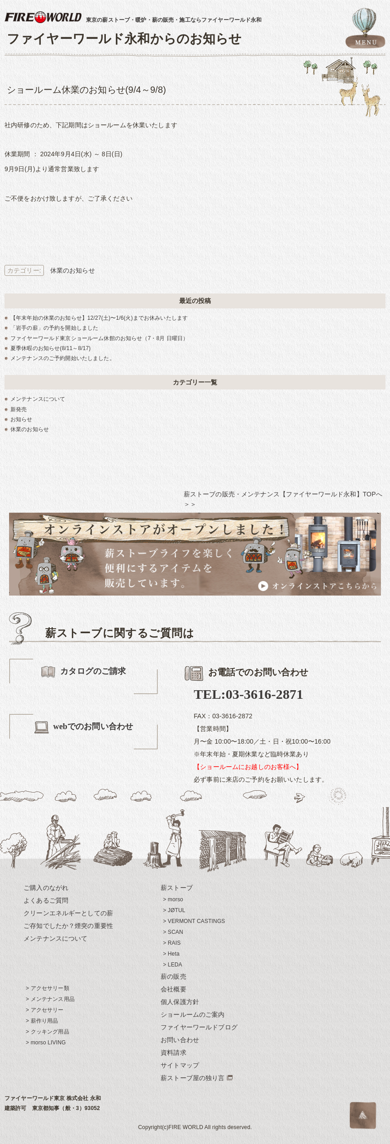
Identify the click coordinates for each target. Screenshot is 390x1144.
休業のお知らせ (72, 270)
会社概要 (173, 989)
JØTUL (176, 910)
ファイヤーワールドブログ (199, 1027)
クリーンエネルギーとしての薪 (68, 913)
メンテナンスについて (37, 399)
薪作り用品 (44, 1021)
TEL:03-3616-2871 (248, 694)
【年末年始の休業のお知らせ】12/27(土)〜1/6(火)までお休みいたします (99, 318)
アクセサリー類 (50, 988)
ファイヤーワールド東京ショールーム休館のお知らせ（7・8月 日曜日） (99, 338)
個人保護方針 (180, 1001)
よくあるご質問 (46, 900)
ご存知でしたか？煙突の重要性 (68, 925)
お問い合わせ (180, 1039)
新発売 (18, 409)
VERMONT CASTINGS (196, 921)
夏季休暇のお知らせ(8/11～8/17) (50, 348)
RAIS (174, 943)
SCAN (175, 932)
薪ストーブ (177, 887)
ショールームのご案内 (192, 1014)
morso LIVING (48, 1042)
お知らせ (21, 419)
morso (175, 899)
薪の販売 (173, 976)
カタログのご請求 (83, 671)
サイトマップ (180, 1065)
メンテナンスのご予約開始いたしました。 (62, 358)
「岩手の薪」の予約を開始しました (54, 328)
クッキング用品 (50, 1032)
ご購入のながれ (46, 887)
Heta (174, 954)
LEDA (175, 964)
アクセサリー (47, 1010)
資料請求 (173, 1052)
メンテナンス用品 (53, 999)
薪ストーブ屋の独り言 (192, 1078)
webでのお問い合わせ (83, 727)
